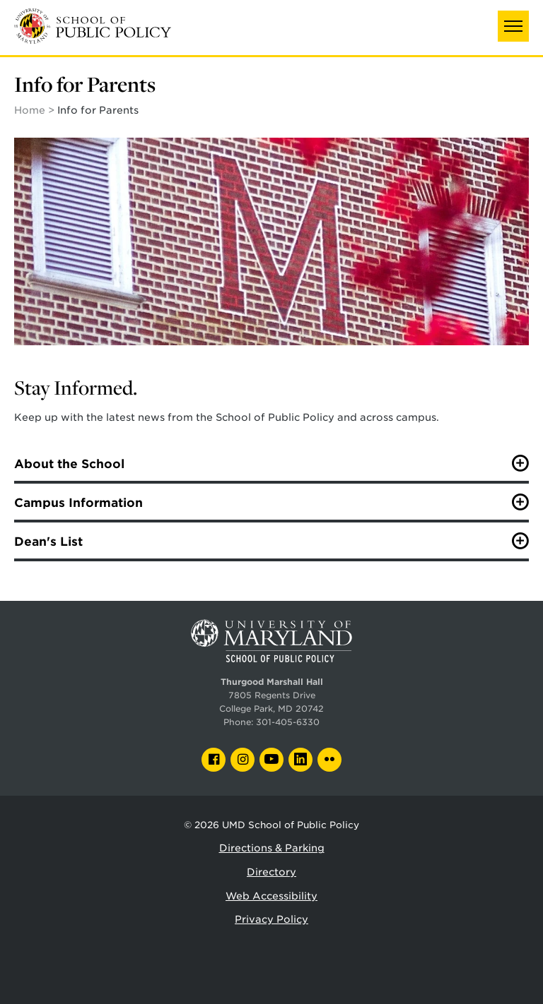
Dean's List (48, 541)
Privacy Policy (271, 919)
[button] (513, 26)
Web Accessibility (271, 896)
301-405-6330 (288, 722)
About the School (69, 464)
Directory (271, 872)
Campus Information (78, 503)
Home (29, 110)
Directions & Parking (272, 848)
